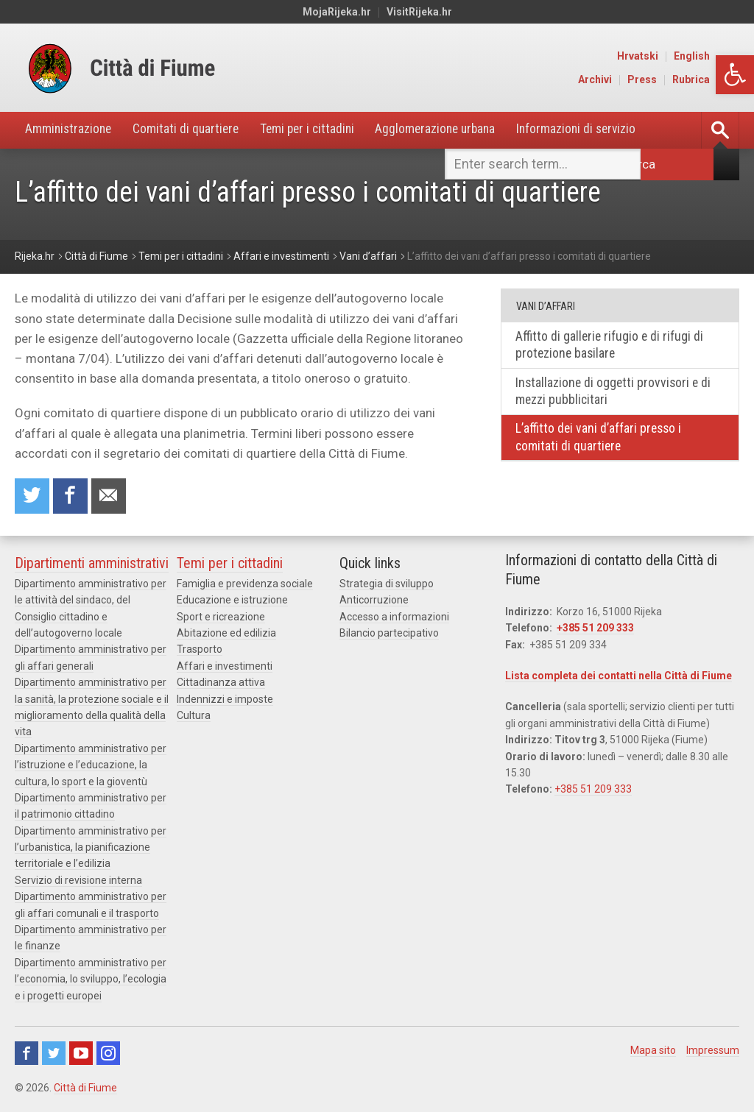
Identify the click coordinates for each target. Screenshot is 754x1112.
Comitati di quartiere (192, 130)
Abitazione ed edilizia (226, 634)
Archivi (626, 79)
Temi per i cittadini (318, 130)
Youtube (81, 1054)
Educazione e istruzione (232, 601)
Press (673, 79)
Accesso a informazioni (394, 617)
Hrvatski (668, 56)
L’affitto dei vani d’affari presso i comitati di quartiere (600, 440)
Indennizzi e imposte (225, 700)
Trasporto (199, 650)
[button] (735, 74)
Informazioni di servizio (599, 130)
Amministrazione (71, 130)
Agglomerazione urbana (452, 130)
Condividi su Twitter (32, 497)
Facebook (26, 1054)
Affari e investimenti (224, 667)
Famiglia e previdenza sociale (245, 585)
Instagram (108, 1054)
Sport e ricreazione (221, 617)
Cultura (194, 717)
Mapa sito (653, 1052)
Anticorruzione (374, 601)
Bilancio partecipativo (389, 634)
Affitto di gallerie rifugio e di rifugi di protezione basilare (611, 346)
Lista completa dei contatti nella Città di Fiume (618, 677)
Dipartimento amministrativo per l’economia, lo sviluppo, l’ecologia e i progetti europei (90, 980)
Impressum (712, 1052)
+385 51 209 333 (595, 629)
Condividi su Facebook (71, 497)
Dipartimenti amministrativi (92, 564)
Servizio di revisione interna (78, 882)
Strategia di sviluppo (386, 585)
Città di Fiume (85, 1089)
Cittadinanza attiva (221, 684)
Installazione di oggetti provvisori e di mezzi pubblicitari (615, 393)
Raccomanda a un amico (110, 497)
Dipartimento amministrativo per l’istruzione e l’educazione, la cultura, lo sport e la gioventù (90, 766)
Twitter (54, 1054)
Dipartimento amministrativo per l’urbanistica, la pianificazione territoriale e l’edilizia (90, 848)
